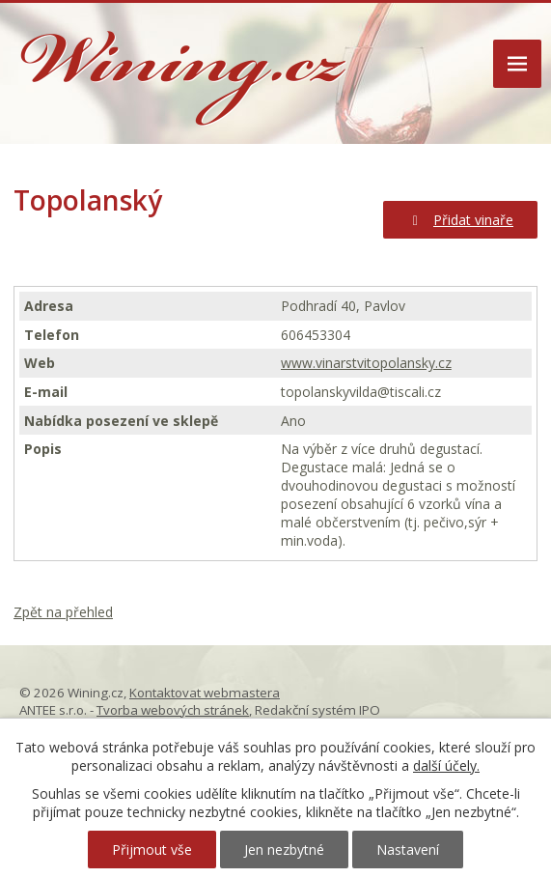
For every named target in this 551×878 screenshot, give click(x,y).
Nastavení (407, 849)
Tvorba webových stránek (172, 710)
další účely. (446, 765)
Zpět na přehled (63, 612)
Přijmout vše (152, 849)
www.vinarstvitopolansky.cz (366, 363)
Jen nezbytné (284, 849)
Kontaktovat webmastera (204, 692)
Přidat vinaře (460, 220)
